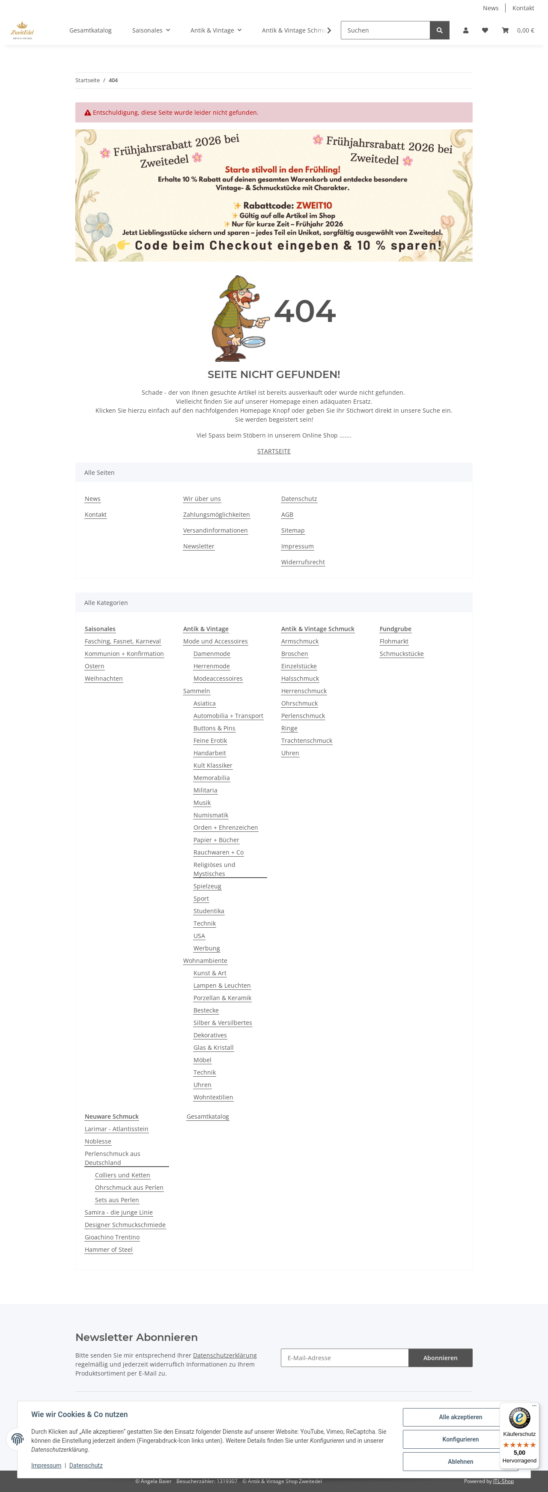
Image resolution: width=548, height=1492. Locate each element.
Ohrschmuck (299, 703)
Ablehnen (460, 1461)
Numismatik (211, 815)
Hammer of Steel (109, 1249)
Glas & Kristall (214, 1047)
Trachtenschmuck (306, 740)
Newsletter (198, 546)
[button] (465, 30)
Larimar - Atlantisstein (117, 1129)
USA (199, 936)
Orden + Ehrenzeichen (226, 827)
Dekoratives (210, 1035)
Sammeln (196, 691)
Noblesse (98, 1141)
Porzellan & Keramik (222, 998)
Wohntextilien (213, 1097)
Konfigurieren (460, 1439)
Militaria (205, 790)
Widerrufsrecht (303, 562)
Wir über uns (202, 498)
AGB (287, 514)
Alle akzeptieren (460, 1417)
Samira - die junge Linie (119, 1212)
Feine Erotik (210, 740)
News (491, 8)
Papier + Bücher (216, 840)
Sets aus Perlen (117, 1200)
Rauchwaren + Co (219, 852)
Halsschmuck (300, 678)
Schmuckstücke (402, 653)
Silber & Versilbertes (223, 1022)
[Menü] (534, 1408)
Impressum (46, 1465)
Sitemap (293, 530)
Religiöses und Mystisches (214, 869)
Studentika (209, 911)
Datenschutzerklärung (225, 1355)
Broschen (294, 653)
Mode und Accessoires (215, 641)
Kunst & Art (210, 973)
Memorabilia (212, 778)
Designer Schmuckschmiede (125, 1225)
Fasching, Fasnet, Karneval (123, 641)
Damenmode (212, 653)
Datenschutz (86, 1465)
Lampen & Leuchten (222, 985)
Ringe (289, 728)
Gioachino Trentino (112, 1237)
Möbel (202, 1060)
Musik (202, 802)
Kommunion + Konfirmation (124, 653)
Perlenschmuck (303, 716)
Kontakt (523, 8)
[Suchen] (385, 30)
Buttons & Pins (214, 728)
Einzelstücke (299, 666)
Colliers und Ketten (122, 1175)
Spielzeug (207, 886)
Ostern (94, 666)
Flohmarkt (394, 641)
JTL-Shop (503, 1481)
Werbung (207, 948)
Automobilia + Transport (228, 716)
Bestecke (206, 1010)
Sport (201, 898)
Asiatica (205, 703)
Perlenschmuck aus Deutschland (112, 1158)
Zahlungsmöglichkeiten (216, 514)
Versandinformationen (215, 530)
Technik (205, 923)
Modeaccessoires (218, 678)
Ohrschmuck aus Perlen (129, 1187)
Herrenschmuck (304, 691)
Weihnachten (104, 678)
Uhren (202, 1085)
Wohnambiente (205, 960)
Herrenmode (212, 666)
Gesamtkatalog (208, 1116)
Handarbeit (210, 753)
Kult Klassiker (213, 765)
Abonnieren (440, 1358)
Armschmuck (300, 641)
